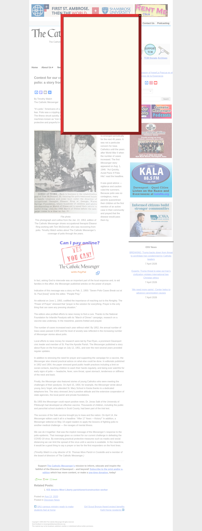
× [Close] (140, 15)
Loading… (101, 74)
